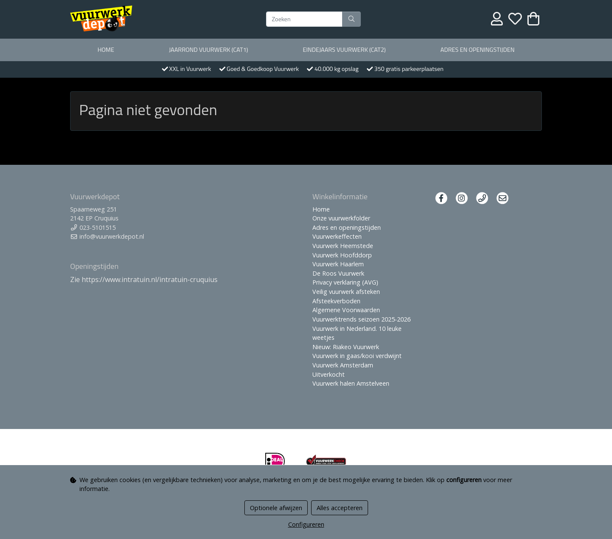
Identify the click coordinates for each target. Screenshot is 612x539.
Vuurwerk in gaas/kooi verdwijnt (357, 356)
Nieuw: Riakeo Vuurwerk (345, 347)
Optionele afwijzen (276, 508)
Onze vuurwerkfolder (341, 218)
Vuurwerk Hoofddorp (342, 255)
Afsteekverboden (336, 301)
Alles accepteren (340, 508)
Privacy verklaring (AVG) (345, 282)
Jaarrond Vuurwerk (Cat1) (208, 49)
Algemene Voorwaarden (346, 310)
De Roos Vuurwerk (338, 273)
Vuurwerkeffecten (337, 236)
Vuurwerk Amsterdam (342, 365)
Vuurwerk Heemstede (342, 246)
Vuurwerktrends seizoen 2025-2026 (361, 319)
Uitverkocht (328, 374)
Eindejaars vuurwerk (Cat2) (344, 49)
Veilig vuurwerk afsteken (346, 292)
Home (105, 49)
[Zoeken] (304, 19)
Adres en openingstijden (477, 49)
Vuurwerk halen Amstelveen (350, 383)
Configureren (306, 524)
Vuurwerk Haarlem (338, 264)
